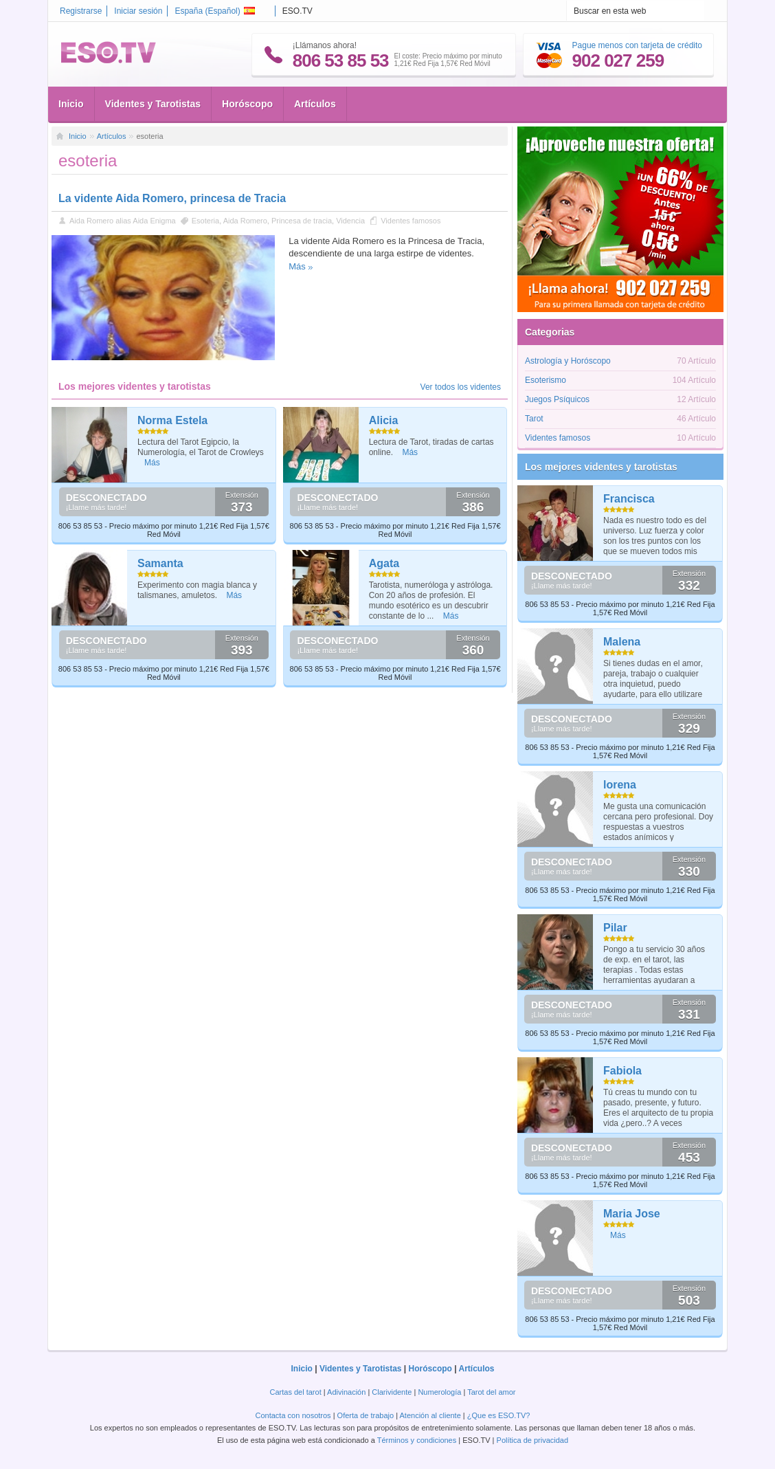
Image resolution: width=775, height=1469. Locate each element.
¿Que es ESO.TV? (498, 1415)
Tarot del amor (491, 1392)
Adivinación (346, 1392)
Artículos (315, 103)
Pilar (615, 928)
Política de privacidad (533, 1440)
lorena (619, 785)
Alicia (383, 420)
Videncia (350, 221)
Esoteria (205, 221)
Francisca (629, 499)
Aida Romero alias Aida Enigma (122, 221)
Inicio (71, 103)
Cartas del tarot (296, 1392)
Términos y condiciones (417, 1440)
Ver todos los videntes (460, 387)
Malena (621, 642)
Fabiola (622, 1070)
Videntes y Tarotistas (153, 103)
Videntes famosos (410, 221)
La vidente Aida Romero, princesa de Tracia (172, 198)
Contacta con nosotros (293, 1415)
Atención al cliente (430, 1415)
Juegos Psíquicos (557, 399)
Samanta (160, 563)
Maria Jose (631, 1213)
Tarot (534, 418)
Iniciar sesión (138, 11)
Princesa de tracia (301, 221)
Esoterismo (545, 380)
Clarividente (392, 1392)
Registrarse (81, 11)
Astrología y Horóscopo (568, 361)
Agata (384, 563)
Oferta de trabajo (365, 1415)
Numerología (439, 1392)
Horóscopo (247, 103)
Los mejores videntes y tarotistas (601, 466)
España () (214, 11)
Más (297, 266)
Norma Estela (172, 420)
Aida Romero (245, 221)
